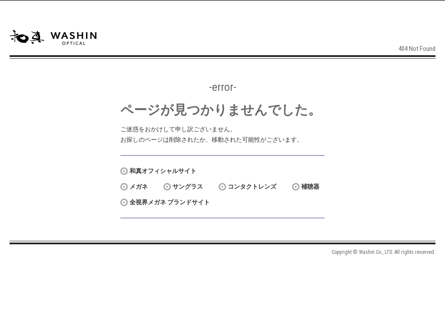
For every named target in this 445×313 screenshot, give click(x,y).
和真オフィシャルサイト (163, 170)
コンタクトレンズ (252, 186)
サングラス (188, 186)
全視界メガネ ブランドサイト (170, 202)
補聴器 (310, 186)
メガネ (139, 186)
